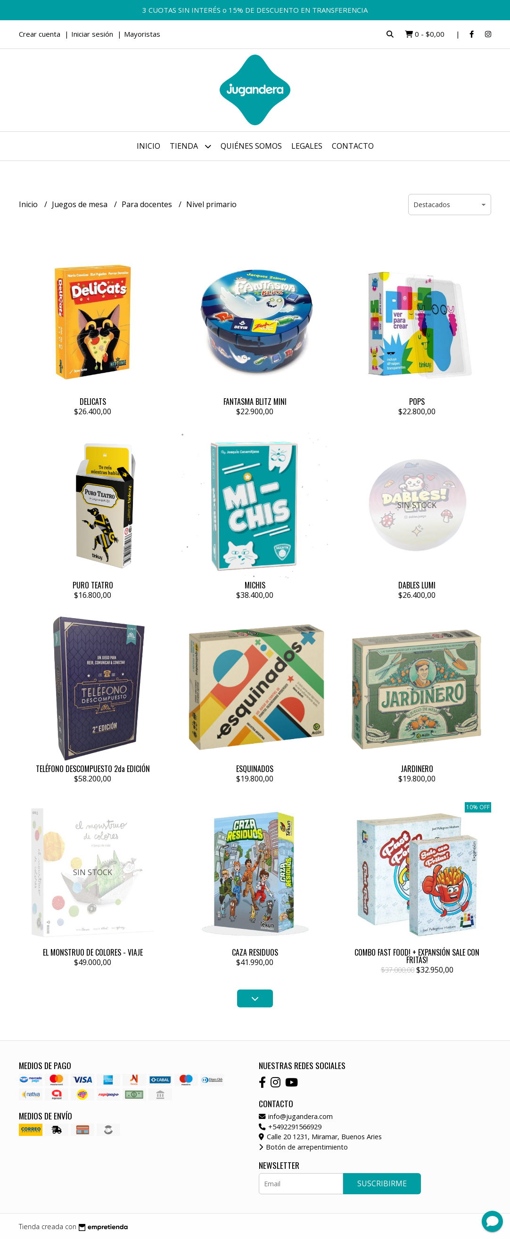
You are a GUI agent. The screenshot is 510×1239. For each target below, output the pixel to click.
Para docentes (148, 204)
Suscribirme (382, 1183)
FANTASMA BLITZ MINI (255, 401)
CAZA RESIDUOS (255, 952)
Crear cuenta (39, 34)
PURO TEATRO (93, 585)
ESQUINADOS (254, 768)
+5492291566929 (290, 1126)
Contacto (353, 146)
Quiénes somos (251, 146)
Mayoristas (142, 34)
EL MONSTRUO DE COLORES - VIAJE (93, 952)
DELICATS (93, 401)
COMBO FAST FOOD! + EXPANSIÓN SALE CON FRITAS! (416, 956)
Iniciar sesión (92, 34)
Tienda (190, 146)
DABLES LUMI (417, 585)
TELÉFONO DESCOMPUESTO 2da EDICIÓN (93, 768)
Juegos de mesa (80, 204)
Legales (306, 146)
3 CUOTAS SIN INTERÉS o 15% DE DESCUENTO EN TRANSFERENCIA (255, 10)
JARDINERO (417, 768)
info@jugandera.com (296, 1116)
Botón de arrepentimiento (303, 1146)
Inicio (148, 146)
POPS (417, 401)
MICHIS (255, 585)
